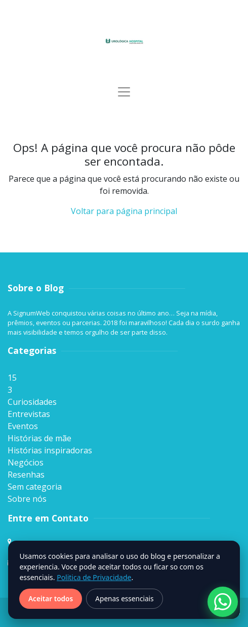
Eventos (23, 426)
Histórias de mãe (39, 438)
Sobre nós (27, 498)
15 (12, 377)
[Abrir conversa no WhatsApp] (223, 602)
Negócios (26, 462)
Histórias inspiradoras (50, 450)
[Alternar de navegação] (124, 91)
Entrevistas (29, 414)
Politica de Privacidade (94, 577)
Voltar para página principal (124, 211)
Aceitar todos (50, 598)
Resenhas (26, 474)
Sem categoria (35, 486)
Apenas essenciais (124, 598)
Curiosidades (32, 401)
